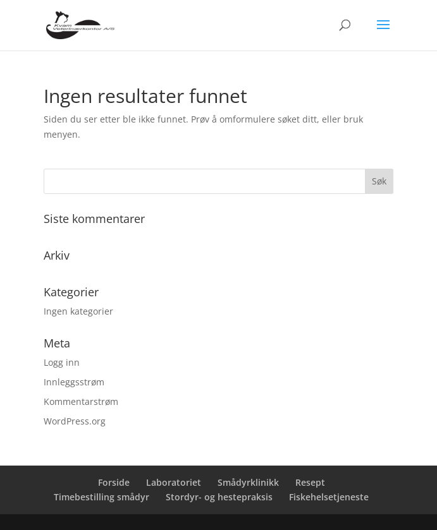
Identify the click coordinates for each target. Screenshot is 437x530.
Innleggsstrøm (74, 382)
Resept (310, 482)
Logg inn (62, 362)
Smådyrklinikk (248, 482)
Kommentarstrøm (81, 401)
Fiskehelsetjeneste (329, 497)
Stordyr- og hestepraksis (219, 497)
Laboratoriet (173, 482)
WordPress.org (75, 421)
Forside (114, 482)
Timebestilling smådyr (101, 497)
